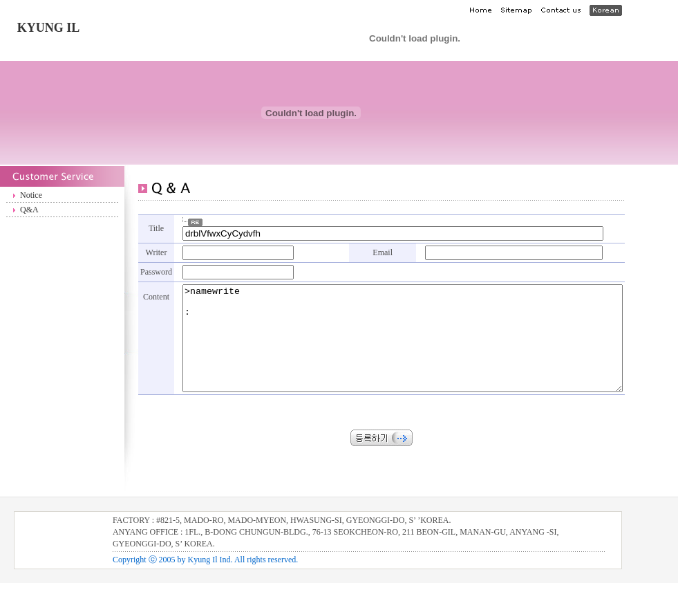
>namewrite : (429, 339)
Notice (31, 195)
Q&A (29, 209)
